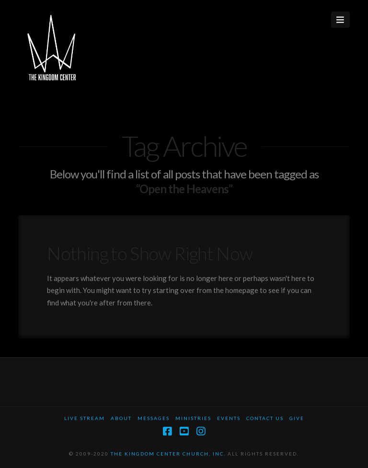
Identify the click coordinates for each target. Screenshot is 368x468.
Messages (154, 418)
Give (296, 418)
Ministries (193, 418)
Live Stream (84, 418)
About (121, 418)
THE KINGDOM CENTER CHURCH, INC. (168, 453)
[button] (340, 20)
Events (229, 418)
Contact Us (265, 418)
